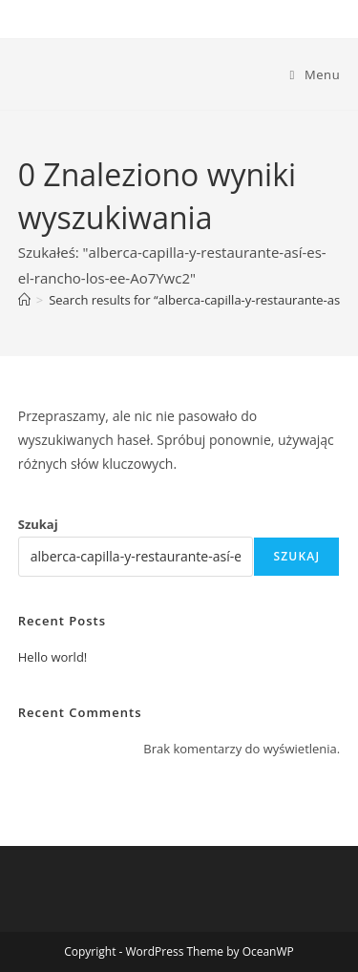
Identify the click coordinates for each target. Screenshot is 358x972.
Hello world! (53, 657)
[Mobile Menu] (315, 74)
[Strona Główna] (24, 299)
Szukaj (38, 524)
